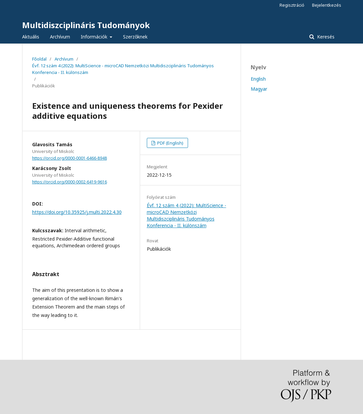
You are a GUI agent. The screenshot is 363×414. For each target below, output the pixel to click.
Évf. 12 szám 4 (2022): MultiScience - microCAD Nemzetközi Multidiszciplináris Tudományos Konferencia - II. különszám (123, 69)
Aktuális (30, 36)
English (258, 79)
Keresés (325, 36)
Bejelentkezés (326, 5)
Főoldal (39, 59)
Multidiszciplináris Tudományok (86, 24)
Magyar (259, 89)
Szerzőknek (135, 36)
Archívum (60, 36)
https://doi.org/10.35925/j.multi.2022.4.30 (77, 212)
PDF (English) (169, 143)
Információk (95, 36)
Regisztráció (292, 5)
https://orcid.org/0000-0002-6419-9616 (69, 182)
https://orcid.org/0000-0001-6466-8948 (69, 158)
